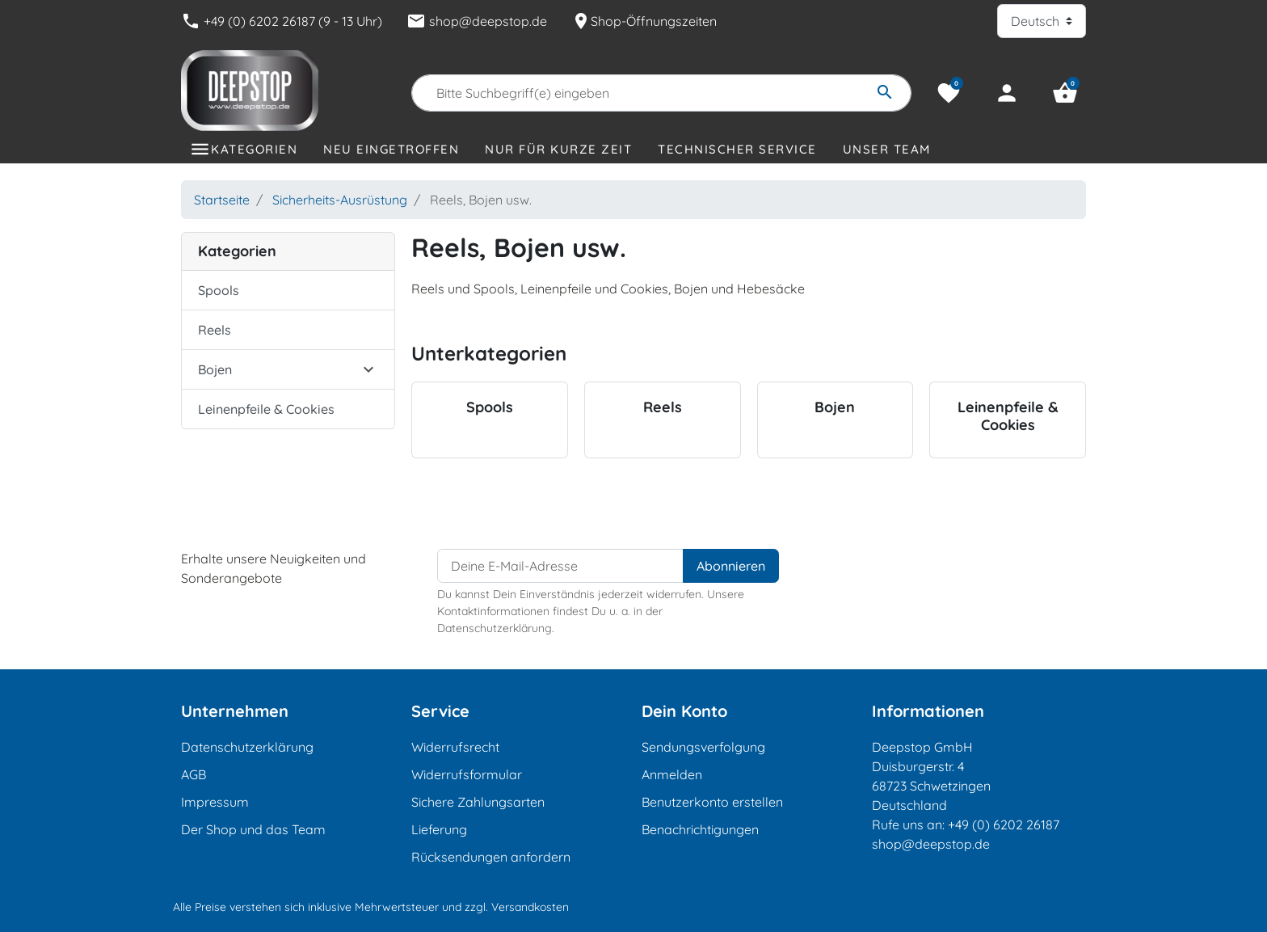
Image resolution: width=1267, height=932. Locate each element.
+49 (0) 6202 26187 (1003, 824)
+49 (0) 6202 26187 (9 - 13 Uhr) (281, 21)
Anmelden (672, 774)
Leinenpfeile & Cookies (266, 409)
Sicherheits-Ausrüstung (339, 200)
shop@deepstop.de (476, 21)
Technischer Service (737, 149)
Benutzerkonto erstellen (712, 802)
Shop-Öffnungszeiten (644, 21)
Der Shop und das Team (253, 829)
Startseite (222, 200)
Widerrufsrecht (455, 747)
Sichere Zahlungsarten (478, 802)
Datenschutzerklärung (247, 747)
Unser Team (887, 149)
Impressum (215, 802)
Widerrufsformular (466, 774)
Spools (218, 290)
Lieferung (439, 829)
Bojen (215, 369)
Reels (214, 330)
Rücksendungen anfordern (490, 857)
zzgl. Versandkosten (517, 907)
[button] (1065, 93)
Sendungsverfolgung (703, 747)
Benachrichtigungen (700, 829)
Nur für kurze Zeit (558, 149)
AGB (193, 774)
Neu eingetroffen (391, 149)
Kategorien (254, 149)
